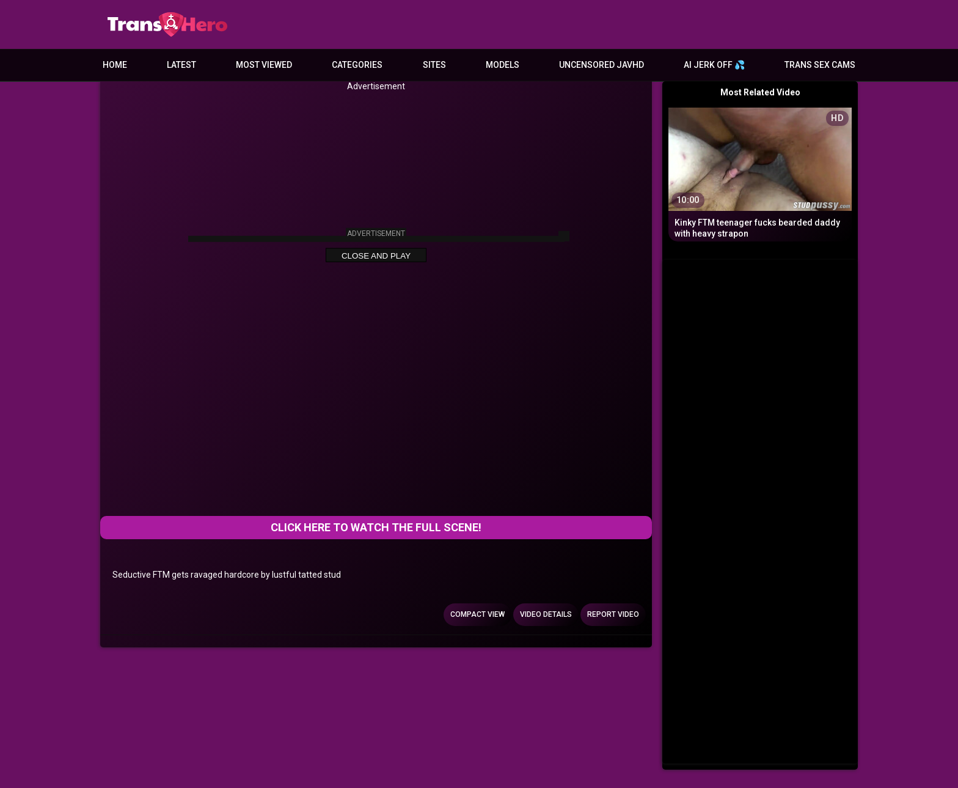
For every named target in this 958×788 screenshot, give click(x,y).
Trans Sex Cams (819, 65)
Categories (357, 65)
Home (115, 65)
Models (502, 65)
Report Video (613, 614)
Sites (434, 65)
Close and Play (376, 255)
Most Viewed (264, 65)
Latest (181, 65)
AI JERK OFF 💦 (714, 65)
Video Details (546, 614)
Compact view (477, 614)
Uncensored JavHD (601, 65)
